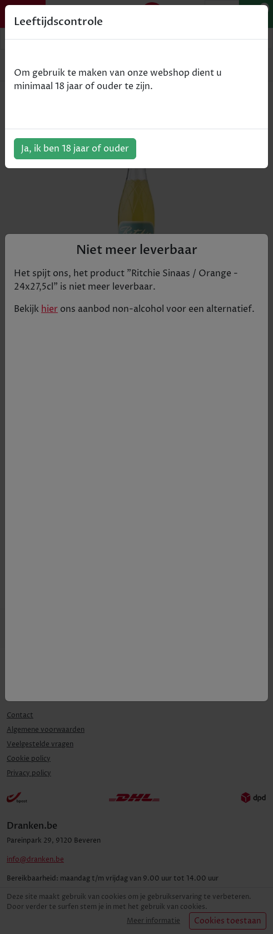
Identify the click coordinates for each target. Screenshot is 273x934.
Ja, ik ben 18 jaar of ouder (75, 149)
